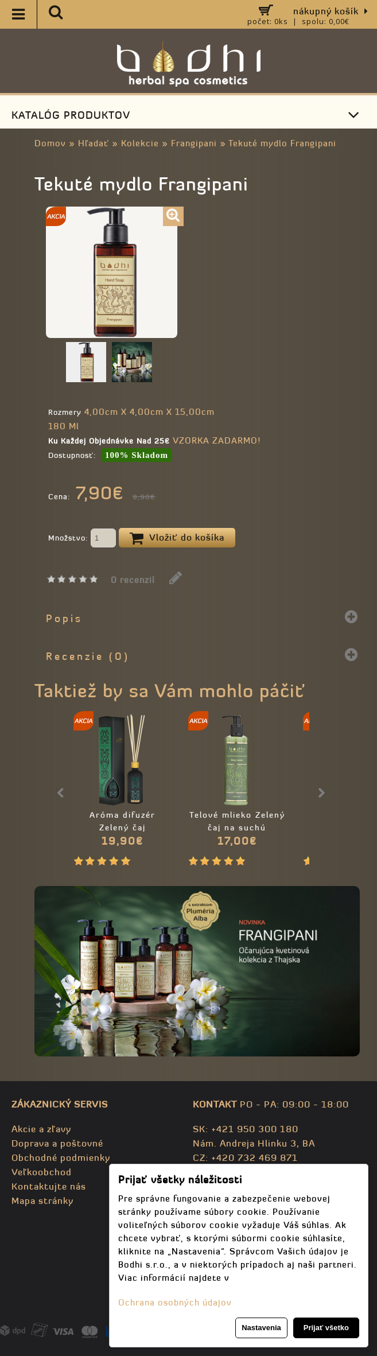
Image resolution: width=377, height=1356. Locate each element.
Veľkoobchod (41, 1172)
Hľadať (93, 143)
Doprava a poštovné (57, 1143)
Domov (50, 143)
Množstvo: (82, 538)
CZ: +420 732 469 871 (245, 1157)
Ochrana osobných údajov (175, 1302)
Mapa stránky (42, 1200)
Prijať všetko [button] (326, 1327)
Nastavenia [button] (261, 1327)
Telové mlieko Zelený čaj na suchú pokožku (237, 827)
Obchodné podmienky (60, 1157)
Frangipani (194, 143)
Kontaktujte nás (48, 1186)
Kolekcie (140, 143)
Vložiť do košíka (177, 538)
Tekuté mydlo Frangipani (282, 143)
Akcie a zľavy (41, 1128)
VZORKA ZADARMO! (217, 440)
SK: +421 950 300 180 (245, 1128)
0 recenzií (133, 579)
